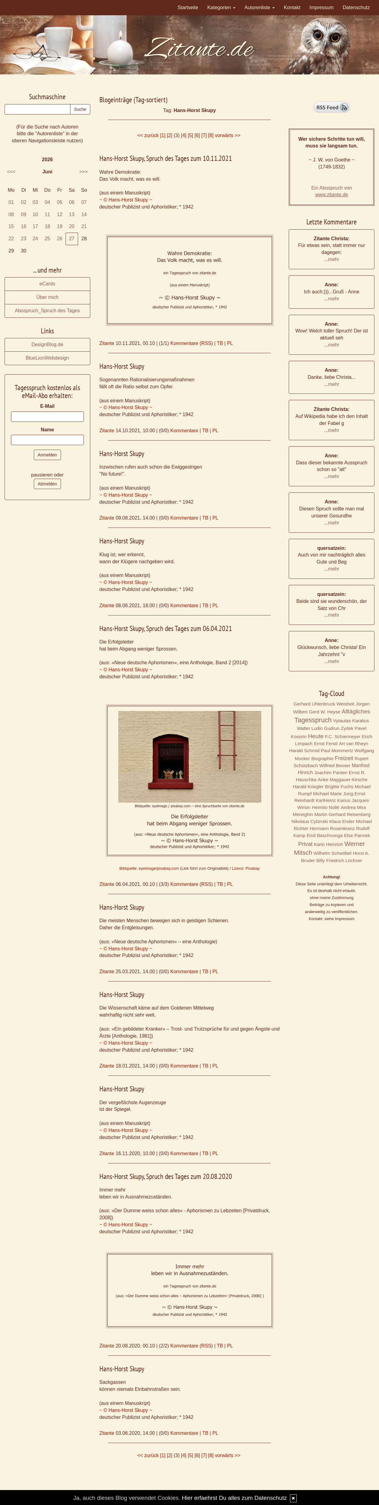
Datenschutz (356, 7)
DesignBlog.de (47, 344)
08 (11, 214)
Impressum (321, 7)
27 (71, 238)
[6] (197, 135)
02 (24, 202)
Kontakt (292, 7)
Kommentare (184, 343)
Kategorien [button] (221, 7)
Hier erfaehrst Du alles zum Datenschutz (234, 1498)
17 (35, 226)
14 (84, 214)
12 (60, 214)
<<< (11, 171)
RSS (206, 343)
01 (11, 202)
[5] (190, 135)
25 (47, 238)
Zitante (106, 343)
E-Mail (47, 406)
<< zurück (148, 135)
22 (11, 238)
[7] (204, 135)
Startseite (187, 7)
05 (60, 202)
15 (11, 226)
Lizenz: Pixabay (245, 868)
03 (35, 202)
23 (24, 238)
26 (60, 238)
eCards (47, 283)
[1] (163, 135)
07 (84, 202)
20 (71, 226)
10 (35, 214)
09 (24, 214)
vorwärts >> (228, 135)
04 (47, 202)
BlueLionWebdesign (47, 358)
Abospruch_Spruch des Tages (47, 310)
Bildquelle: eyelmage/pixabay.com (149, 868)
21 (84, 226)
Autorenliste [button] (260, 7)
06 (71, 202)
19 (60, 226)
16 (24, 226)
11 (47, 214)
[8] (210, 135)
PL (230, 343)
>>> (83, 171)
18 (47, 226)
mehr (333, 259)
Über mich (47, 297)
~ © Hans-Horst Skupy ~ (125, 199)
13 (71, 214)
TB (220, 343)
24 (35, 238)
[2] (169, 135)
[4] (183, 135)
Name (47, 429)
